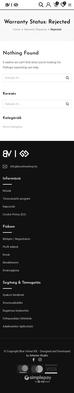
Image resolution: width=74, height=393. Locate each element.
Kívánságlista (11, 270)
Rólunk (7, 190)
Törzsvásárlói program (16, 198)
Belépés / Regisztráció (16, 239)
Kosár (6, 254)
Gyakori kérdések (13, 295)
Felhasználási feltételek (17, 318)
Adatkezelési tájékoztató (18, 326)
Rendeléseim (10, 262)
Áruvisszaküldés (13, 302)
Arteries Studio (39, 355)
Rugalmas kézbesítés (16, 310)
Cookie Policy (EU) (14, 214)
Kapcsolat (9, 206)
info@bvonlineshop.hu (23, 166)
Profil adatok (10, 246)
